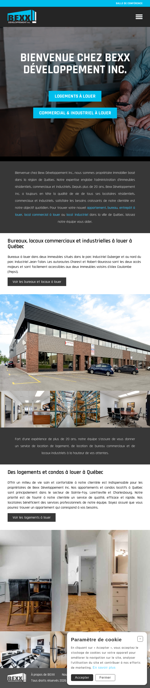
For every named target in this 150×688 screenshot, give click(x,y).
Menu (139, 17)
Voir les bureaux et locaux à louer (37, 281)
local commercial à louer (42, 214)
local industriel (77, 214)
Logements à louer (75, 96)
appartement (96, 207)
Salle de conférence (129, 3)
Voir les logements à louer (32, 517)
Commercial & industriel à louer (75, 113)
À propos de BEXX (43, 674)
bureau (113, 207)
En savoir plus (104, 667)
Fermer (105, 677)
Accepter (82, 677)
